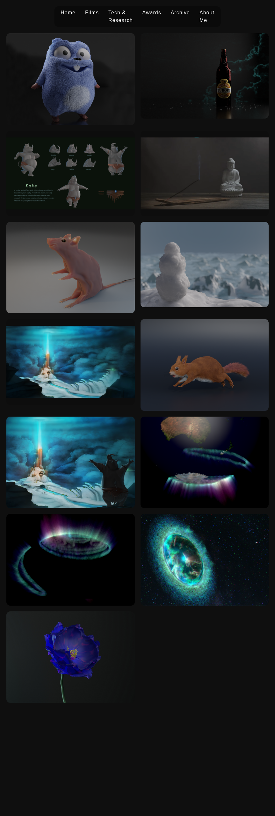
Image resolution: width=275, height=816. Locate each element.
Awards (151, 12)
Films (92, 12)
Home (68, 12)
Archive (180, 12)
